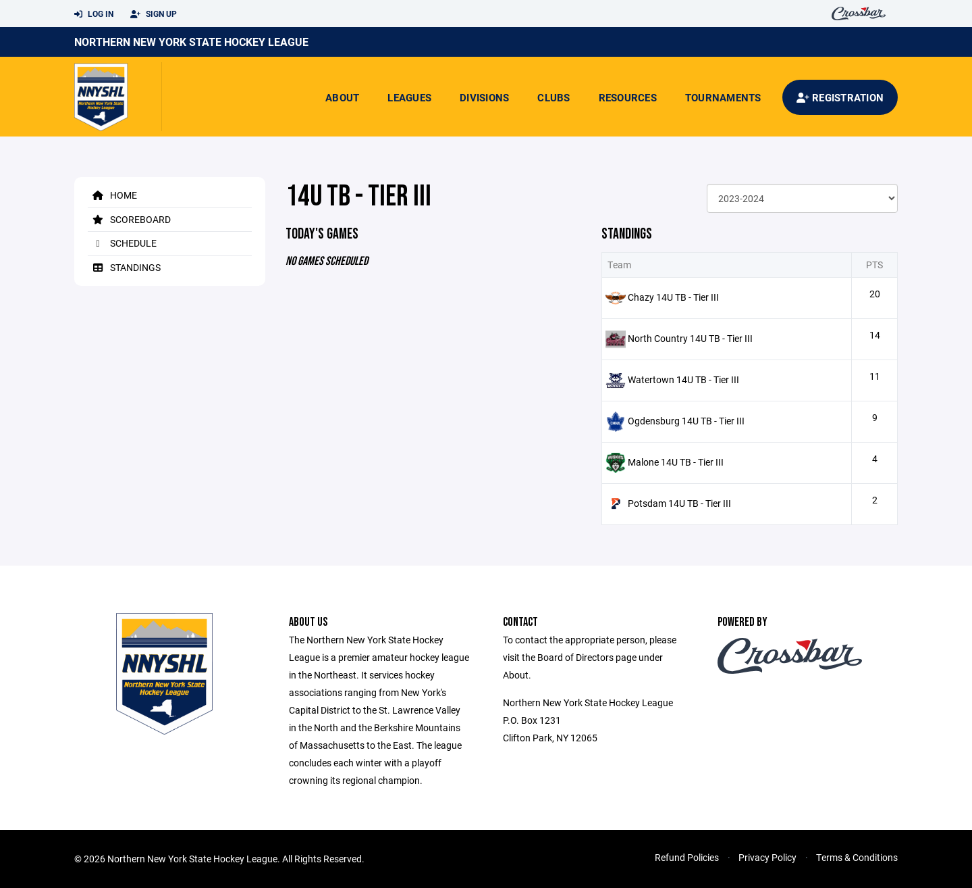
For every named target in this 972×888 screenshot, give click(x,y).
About (342, 97)
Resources (628, 97)
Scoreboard (129, 219)
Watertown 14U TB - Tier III (683, 379)
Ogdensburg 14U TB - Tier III (686, 420)
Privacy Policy (767, 857)
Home (112, 195)
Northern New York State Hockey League (191, 41)
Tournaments (723, 97)
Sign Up (153, 14)
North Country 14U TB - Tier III (690, 338)
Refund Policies (687, 857)
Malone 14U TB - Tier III (676, 461)
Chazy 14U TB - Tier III (673, 297)
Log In (93, 14)
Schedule (122, 243)
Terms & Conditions (857, 857)
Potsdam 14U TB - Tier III (679, 503)
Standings (124, 267)
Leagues (409, 97)
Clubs (553, 97)
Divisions (484, 97)
